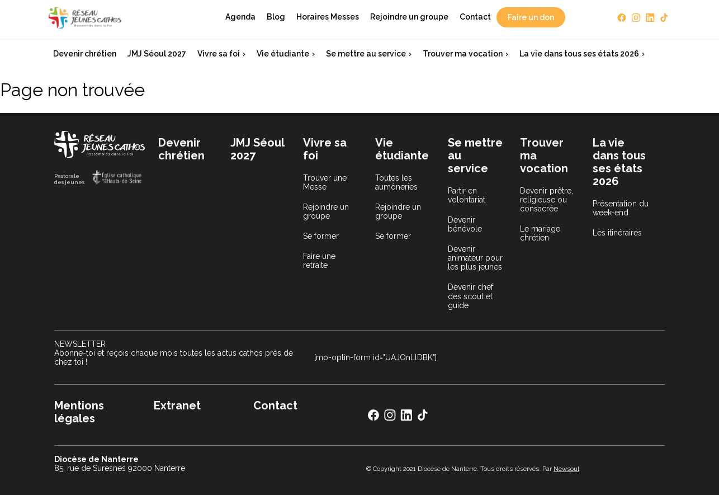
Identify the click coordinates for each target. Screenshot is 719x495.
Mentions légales (79, 412)
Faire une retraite (319, 261)
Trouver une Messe (325, 182)
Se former (321, 236)
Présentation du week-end (621, 208)
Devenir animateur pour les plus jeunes (475, 257)
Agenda (240, 16)
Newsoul (566, 469)
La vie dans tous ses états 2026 (579, 53)
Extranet (177, 405)
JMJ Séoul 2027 (156, 53)
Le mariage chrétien (540, 233)
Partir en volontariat (466, 195)
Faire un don (531, 17)
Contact (475, 16)
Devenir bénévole (465, 224)
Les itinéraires (617, 232)
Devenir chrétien (84, 53)
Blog (276, 16)
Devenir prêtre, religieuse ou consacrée (546, 199)
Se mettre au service (366, 53)
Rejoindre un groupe (409, 16)
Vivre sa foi (218, 53)
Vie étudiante (283, 53)
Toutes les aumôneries (396, 182)
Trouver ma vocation (463, 53)
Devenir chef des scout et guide (470, 295)
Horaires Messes (327, 16)
